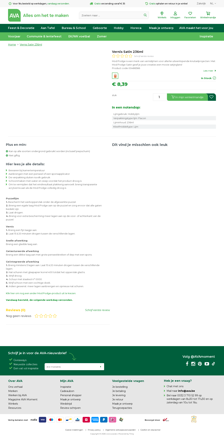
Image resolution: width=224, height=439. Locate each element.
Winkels (13, 403)
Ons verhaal (15, 386)
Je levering (118, 395)
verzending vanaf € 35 (107, 3)
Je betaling (119, 391)
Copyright (94, 434)
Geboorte (100, 28)
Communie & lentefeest (44, 36)
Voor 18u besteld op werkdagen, (39, 3)
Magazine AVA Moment (22, 399)
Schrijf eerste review (144, 56)
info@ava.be (186, 390)
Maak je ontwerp (161, 28)
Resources (14, 407)
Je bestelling (120, 386)
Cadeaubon (67, 391)
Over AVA (15, 381)
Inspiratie (206, 36)
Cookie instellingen (74, 430)
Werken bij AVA (17, 395)
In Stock (206, 78)
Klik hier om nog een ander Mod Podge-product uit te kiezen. (41, 293)
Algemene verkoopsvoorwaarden (120, 430)
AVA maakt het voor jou (196, 28)
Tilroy (131, 434)
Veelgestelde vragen (128, 381)
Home (12, 44)
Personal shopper (71, 395)
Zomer (102, 36)
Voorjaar (14, 36)
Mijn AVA (66, 381)
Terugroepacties (122, 407)
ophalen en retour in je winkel (166, 3)
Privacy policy (94, 430)
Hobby (119, 28)
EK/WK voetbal (79, 36)
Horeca (136, 28)
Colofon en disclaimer (150, 430)
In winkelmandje (187, 97)
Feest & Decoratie (21, 28)
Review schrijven (70, 407)
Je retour (117, 399)
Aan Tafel (48, 28)
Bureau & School (74, 28)
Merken (13, 391)
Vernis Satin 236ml (31, 44)
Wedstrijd (66, 403)
